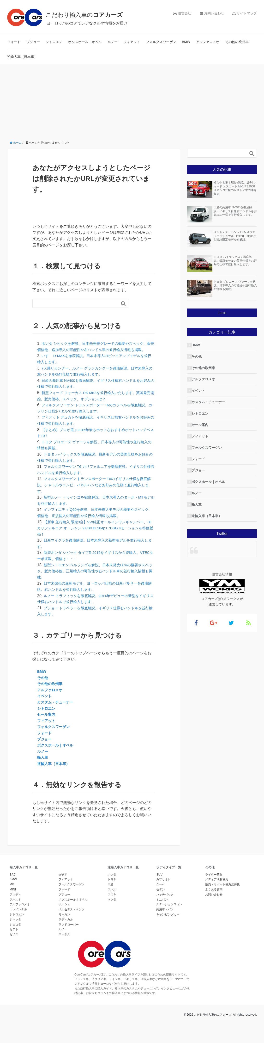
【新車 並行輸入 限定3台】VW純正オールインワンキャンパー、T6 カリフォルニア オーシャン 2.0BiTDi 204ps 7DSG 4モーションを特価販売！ (95, 534)
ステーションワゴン (169, 910)
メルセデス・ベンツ (71, 915)
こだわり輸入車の (93, 14)
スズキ (112, 900)
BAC (13, 880)
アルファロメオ (207, 42)
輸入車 (43, 764)
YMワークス (230, 599)
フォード (14, 42)
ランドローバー (69, 930)
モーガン (64, 920)
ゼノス (14, 940)
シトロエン (54, 42)
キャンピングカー (167, 920)
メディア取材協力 (216, 885)
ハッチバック (165, 900)
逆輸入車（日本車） (22, 57)
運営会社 (182, 13)
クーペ (160, 890)
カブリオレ (163, 885)
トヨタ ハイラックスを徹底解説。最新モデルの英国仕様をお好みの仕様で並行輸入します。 (235, 260)
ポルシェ (64, 910)
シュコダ (15, 930)
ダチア (63, 880)
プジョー (33, 42)
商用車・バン (165, 915)
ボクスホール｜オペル (85, 42)
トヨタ (112, 885)
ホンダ (112, 880)
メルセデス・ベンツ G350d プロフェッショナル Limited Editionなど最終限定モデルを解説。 (235, 235)
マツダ (112, 905)
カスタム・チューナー (56, 708)
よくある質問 (213, 895)
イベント (45, 702)
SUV (159, 880)
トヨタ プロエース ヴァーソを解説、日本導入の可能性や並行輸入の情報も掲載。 (235, 285)
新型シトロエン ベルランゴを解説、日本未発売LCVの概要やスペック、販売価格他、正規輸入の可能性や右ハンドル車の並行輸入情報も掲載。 (94, 577)
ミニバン (162, 905)
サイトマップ (244, 13)
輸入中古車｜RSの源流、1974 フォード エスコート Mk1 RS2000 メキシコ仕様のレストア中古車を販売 (235, 188)
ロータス (64, 940)
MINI (13, 895)
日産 (110, 890)
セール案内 (46, 721)
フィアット (131, 42)
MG (12, 890)
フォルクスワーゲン (161, 42)
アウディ (15, 900)
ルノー (113, 42)
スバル (112, 895)
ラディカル (66, 925)
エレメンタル (18, 915)
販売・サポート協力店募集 (222, 890)
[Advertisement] (132, 100)
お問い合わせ (212, 13)
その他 (43, 684)
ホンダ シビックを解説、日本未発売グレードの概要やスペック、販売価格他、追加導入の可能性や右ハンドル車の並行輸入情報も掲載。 (95, 349)
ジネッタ (15, 925)
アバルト (15, 905)
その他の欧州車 (237, 42)
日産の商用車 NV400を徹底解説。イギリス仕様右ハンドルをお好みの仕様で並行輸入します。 (235, 211)
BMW (186, 42)
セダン (160, 895)
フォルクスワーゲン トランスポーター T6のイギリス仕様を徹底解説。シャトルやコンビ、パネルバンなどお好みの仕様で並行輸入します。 (95, 491)
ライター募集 (213, 880)
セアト (14, 935)
